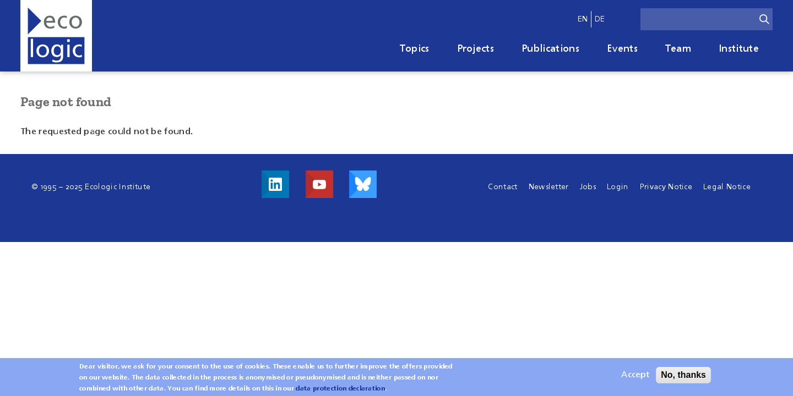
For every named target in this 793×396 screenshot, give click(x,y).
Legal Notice (727, 187)
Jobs (588, 187)
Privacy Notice (666, 187)
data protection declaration (340, 391)
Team (678, 49)
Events (622, 49)
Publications (550, 49)
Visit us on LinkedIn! (275, 184)
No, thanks (683, 377)
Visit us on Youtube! (319, 184)
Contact (502, 187)
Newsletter (549, 187)
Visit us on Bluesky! (363, 184)
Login (618, 187)
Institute (739, 49)
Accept (635, 377)
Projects (476, 49)
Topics (415, 49)
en (583, 19)
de (600, 19)
